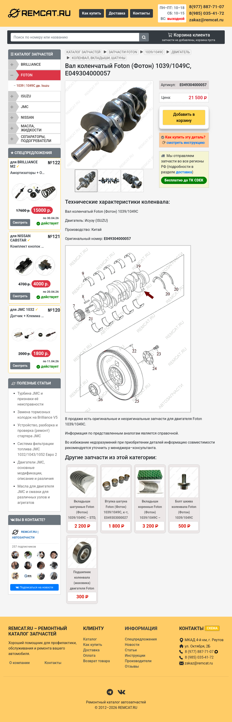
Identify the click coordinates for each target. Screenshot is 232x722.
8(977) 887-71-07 (206, 6)
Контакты (141, 13)
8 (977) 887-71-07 (201, 652)
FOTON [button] (26, 75)
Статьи (131, 650)
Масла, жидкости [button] (31, 128)
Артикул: (166, 85)
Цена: (166, 97)
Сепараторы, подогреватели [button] (36, 139)
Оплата (89, 655)
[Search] (75, 37)
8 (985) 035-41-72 (199, 657)
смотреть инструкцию (186, 142)
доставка (184, 172)
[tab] (34, 64)
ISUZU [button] (26, 96)
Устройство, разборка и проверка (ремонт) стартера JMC (37, 430)
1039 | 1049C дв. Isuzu (32, 85)
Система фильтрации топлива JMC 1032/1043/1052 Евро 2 (37, 449)
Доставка (117, 13)
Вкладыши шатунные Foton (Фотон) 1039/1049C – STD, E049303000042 (82, 512)
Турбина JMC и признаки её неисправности (30, 398)
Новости (132, 644)
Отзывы (132, 666)
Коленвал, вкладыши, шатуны (98, 58)
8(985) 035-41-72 (206, 13)
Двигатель (181, 52)
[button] (149, 124)
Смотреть (20, 222)
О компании (19, 663)
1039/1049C (154, 52)
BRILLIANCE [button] (31, 64)
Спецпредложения (141, 639)
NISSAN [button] (27, 117)
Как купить (91, 13)
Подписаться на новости (34, 587)
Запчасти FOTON (123, 52)
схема (212, 628)
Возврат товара (96, 661)
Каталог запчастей (83, 52)
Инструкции (135, 655)
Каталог (90, 639)
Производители (138, 661)
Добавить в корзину (184, 117)
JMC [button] (24, 107)
